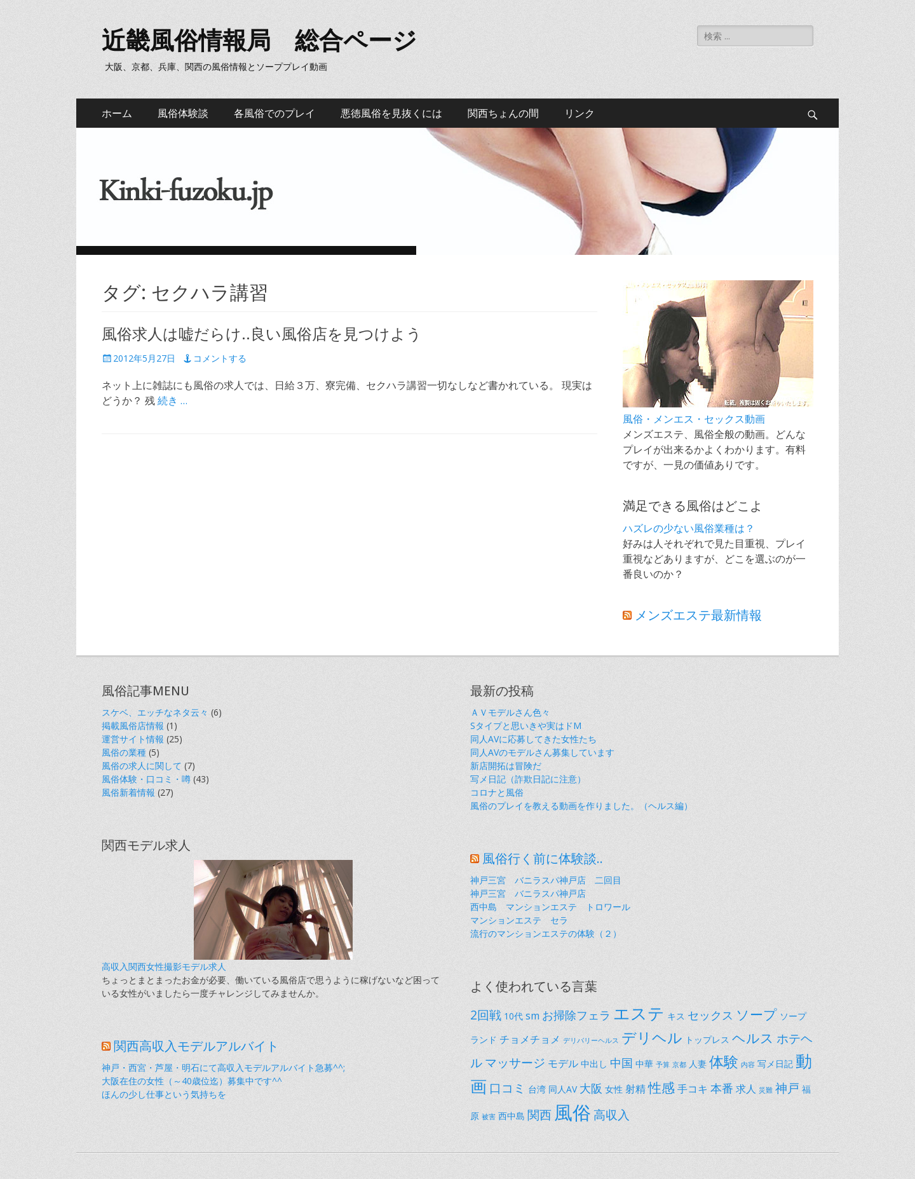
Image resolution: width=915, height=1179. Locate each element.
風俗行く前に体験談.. (542, 858)
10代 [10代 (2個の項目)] (513, 1016)
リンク (579, 113)
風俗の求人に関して (142, 766)
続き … (172, 400)
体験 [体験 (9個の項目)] (723, 1061)
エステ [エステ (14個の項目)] (639, 1013)
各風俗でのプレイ (274, 113)
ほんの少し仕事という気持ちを (164, 1094)
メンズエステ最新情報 (698, 615)
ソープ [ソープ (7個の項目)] (756, 1014)
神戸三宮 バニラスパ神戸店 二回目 (545, 880)
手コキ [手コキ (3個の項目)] (692, 1089)
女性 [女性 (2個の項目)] (614, 1089)
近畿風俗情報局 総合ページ (259, 41)
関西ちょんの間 (503, 113)
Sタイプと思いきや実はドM (525, 725)
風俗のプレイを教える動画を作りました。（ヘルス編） (581, 806)
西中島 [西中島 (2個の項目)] (511, 1116)
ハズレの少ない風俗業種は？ (689, 528)
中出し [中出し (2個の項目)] (594, 1064)
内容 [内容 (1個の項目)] (748, 1064)
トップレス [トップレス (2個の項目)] (707, 1039)
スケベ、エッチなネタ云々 (155, 712)
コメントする (220, 358)
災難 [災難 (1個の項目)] (766, 1090)
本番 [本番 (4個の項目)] (721, 1088)
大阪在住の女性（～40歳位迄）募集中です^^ (192, 1081)
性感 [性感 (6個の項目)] (661, 1087)
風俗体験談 (183, 113)
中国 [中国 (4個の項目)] (621, 1062)
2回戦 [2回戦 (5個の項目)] (485, 1014)
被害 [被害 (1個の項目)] (489, 1116)
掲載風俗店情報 (133, 725)
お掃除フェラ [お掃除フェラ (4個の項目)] (576, 1015)
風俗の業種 (124, 752)
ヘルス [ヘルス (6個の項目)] (753, 1038)
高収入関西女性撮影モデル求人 (164, 966)
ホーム (117, 113)
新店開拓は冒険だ (505, 766)
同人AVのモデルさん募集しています (542, 752)
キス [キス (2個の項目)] (676, 1016)
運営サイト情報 (133, 739)
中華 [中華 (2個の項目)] (644, 1064)
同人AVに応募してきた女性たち (533, 739)
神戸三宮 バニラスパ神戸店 (528, 893)
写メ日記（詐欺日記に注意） (528, 779)
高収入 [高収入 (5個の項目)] (611, 1114)
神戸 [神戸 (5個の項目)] (787, 1087)
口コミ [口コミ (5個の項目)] (507, 1087)
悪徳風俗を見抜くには (391, 113)
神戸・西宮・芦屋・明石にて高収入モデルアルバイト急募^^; (223, 1067)
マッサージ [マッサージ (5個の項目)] (515, 1062)
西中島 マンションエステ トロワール (550, 907)
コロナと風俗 (497, 792)
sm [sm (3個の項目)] (532, 1016)
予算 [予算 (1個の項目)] (663, 1064)
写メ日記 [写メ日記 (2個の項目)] (775, 1064)
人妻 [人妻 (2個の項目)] (698, 1064)
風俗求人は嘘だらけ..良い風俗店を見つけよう (262, 334)
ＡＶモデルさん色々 (510, 712)
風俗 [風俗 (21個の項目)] (572, 1112)
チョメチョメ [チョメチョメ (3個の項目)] (529, 1039)
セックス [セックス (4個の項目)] (710, 1015)
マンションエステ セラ (519, 920)
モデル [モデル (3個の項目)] (563, 1063)
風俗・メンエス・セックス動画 (694, 419)
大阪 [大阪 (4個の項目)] (591, 1088)
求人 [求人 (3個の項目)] (746, 1089)
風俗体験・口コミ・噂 (146, 779)
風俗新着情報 (128, 792)
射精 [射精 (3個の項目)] (635, 1089)
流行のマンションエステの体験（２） (545, 933)
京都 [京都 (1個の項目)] (679, 1064)
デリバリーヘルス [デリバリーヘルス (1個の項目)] (591, 1040)
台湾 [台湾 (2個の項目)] (537, 1089)
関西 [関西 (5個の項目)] (539, 1114)
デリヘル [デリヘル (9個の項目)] (651, 1037)
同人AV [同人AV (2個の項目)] (562, 1089)
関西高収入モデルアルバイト (196, 1046)
